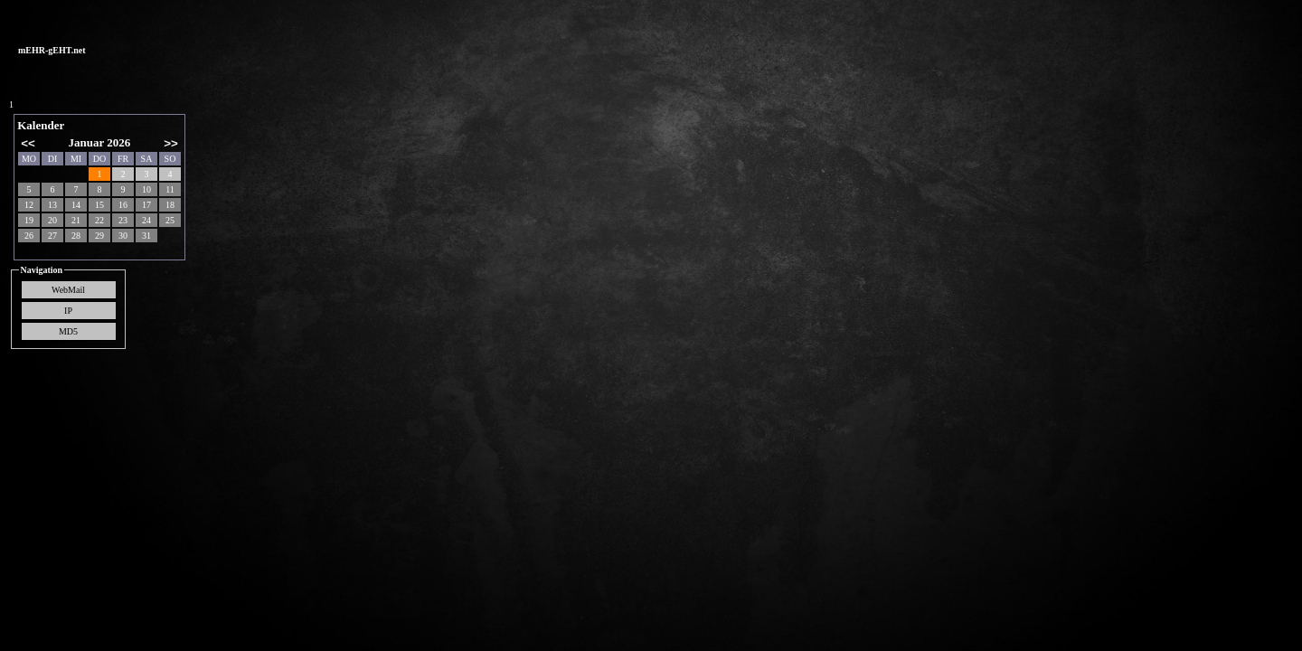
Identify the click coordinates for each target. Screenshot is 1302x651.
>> (171, 143)
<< (28, 143)
